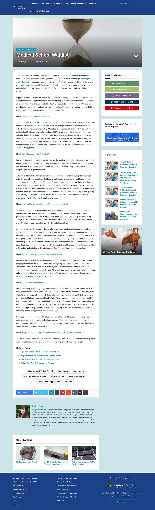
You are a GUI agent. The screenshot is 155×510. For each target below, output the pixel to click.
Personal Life (58, 376)
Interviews (63, 371)
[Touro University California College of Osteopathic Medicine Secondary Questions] (111, 190)
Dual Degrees (17, 497)
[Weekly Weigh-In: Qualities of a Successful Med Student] (56, 453)
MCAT (15, 501)
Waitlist (69, 381)
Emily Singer (22, 62)
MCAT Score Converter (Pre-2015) (25, 482)
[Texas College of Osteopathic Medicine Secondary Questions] (111, 165)
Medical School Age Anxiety (27, 462)
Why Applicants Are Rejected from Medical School (42, 254)
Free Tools (45, 4)
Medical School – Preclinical (67, 493)
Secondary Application (50, 381)
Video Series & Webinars (74, 4)
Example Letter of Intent (57, 204)
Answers (56, 4)
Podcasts (92, 4)
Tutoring (16, 504)
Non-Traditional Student (36, 376)
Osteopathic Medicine (65, 482)
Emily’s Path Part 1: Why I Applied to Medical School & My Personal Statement (53, 332)
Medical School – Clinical (66, 497)
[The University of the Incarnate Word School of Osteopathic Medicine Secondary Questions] (111, 176)
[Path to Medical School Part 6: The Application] (84, 453)
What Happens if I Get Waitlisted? (35, 154)
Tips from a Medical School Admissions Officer (40, 352)
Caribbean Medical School (66, 486)
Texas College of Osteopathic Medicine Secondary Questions (128, 164)
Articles (33, 4)
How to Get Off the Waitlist (32, 282)
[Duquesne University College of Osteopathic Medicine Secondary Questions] (111, 202)
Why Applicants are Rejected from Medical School (41, 356)
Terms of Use (122, 502)
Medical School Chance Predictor (119, 252)
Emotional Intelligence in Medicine (35, 116)
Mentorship (79, 371)
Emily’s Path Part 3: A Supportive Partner (37, 363)
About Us (60, 501)
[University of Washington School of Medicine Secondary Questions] (111, 215)
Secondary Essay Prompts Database (26, 478)
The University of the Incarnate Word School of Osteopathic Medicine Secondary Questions (128, 178)
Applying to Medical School (26, 49)
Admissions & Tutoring (39, 11)
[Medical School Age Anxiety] (28, 453)
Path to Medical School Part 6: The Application (40, 359)
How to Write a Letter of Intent (34, 204)
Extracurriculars (18, 493)
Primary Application (78, 376)
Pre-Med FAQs (18, 486)
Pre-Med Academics (20, 489)
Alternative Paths (63, 489)
